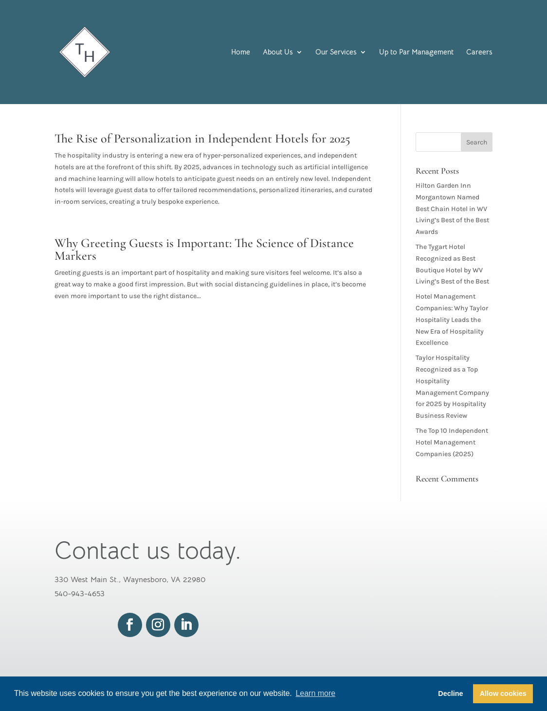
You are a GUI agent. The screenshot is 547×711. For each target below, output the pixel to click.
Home (240, 52)
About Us (278, 52)
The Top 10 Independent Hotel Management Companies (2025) (452, 442)
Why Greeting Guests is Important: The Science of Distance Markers (204, 249)
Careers (479, 52)
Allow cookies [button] (503, 693)
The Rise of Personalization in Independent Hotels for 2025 (202, 138)
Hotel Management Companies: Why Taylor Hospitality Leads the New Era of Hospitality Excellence (452, 319)
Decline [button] (450, 693)
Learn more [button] (315, 693)
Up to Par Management (416, 52)
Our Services (336, 52)
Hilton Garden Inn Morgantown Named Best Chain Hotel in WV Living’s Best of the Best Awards (452, 208)
